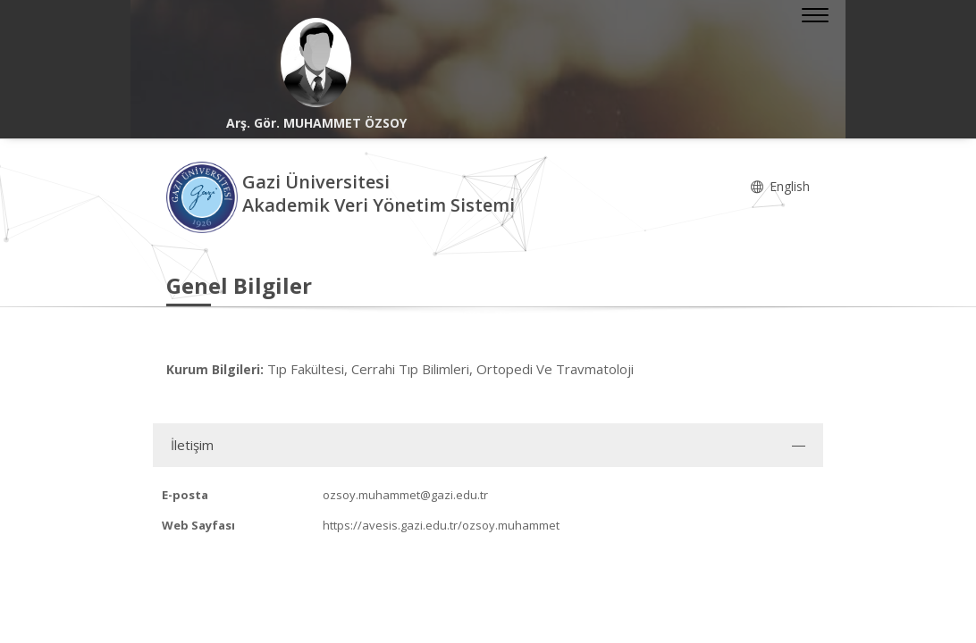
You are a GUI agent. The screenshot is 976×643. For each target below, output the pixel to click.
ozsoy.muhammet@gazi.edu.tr (405, 495)
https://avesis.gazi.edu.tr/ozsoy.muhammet (441, 525)
